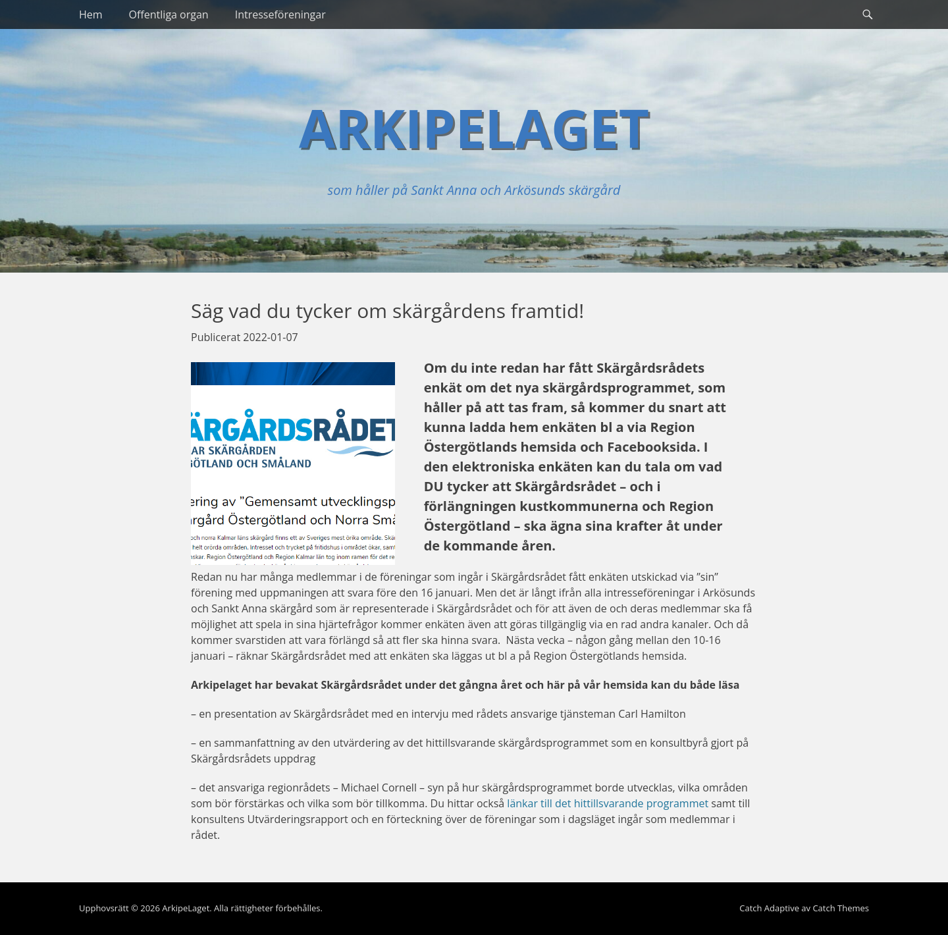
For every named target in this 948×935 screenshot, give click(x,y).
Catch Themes (840, 908)
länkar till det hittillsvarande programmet (607, 803)
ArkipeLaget (474, 127)
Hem (91, 14)
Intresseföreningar (280, 14)
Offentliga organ (169, 14)
